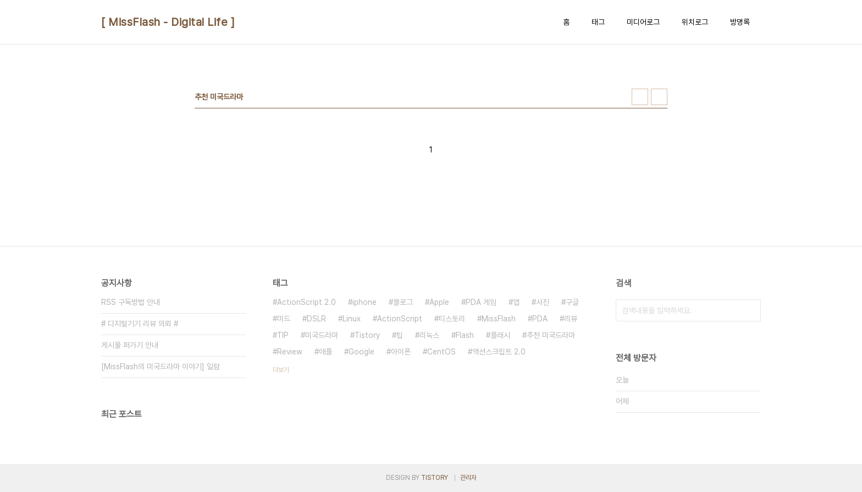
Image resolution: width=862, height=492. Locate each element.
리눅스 (429, 335)
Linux (351, 318)
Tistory (367, 335)
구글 (572, 302)
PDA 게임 (481, 302)
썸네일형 (640, 97)
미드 (283, 318)
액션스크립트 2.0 (499, 351)
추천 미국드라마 (551, 335)
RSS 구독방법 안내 (130, 302)
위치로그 (695, 22)
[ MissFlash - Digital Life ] (168, 22)
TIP (283, 335)
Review (289, 351)
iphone (364, 302)
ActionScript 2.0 (306, 302)
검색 (749, 310)
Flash (465, 335)
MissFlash (499, 318)
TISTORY (434, 478)
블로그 (403, 302)
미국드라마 (321, 335)
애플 (325, 351)
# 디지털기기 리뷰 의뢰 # (139, 323)
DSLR (316, 318)
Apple (439, 302)
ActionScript (399, 318)
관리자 (468, 478)
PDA (540, 318)
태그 (598, 22)
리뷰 (570, 318)
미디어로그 (643, 22)
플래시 (500, 335)
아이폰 (401, 351)
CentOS (441, 351)
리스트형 (659, 97)
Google (361, 351)
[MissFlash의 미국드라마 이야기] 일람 (160, 366)
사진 (542, 302)
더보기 (281, 370)
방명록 (740, 22)
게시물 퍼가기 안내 (129, 345)
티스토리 (452, 318)
